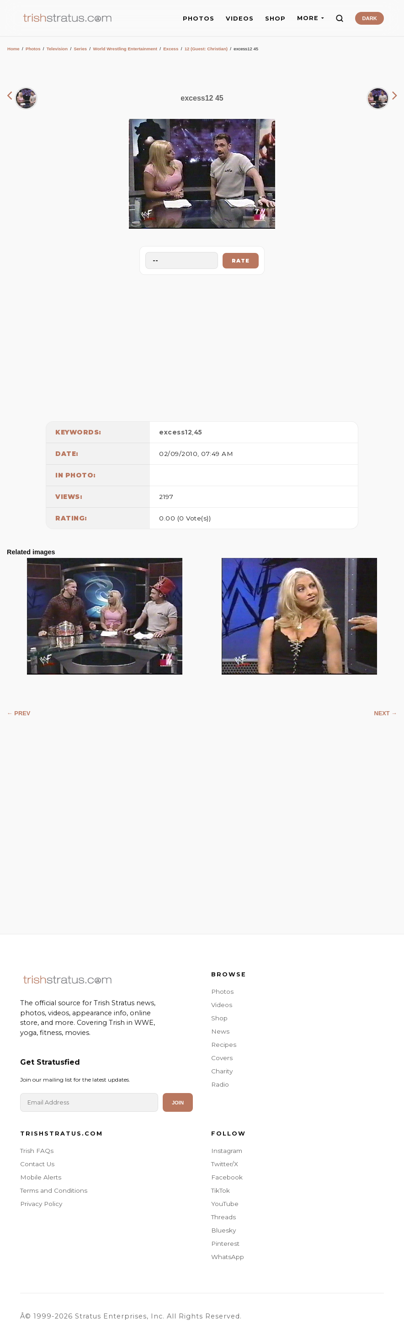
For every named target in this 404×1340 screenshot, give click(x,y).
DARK (369, 18)
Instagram (226, 1150)
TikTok (220, 1190)
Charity (222, 1071)
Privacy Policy (41, 1203)
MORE (310, 18)
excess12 (175, 432)
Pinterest (225, 1243)
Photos (33, 48)
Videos (221, 1004)
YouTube (225, 1203)
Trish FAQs (36, 1150)
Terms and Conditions (53, 1190)
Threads (223, 1217)
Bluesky (223, 1230)
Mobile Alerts (40, 1177)
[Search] (339, 18)
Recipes (223, 1044)
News (220, 1031)
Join (178, 1102)
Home (13, 48)
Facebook (227, 1177)
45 (198, 432)
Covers (222, 1057)
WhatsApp (227, 1256)
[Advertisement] (202, 346)
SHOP (275, 18)
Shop (219, 1018)
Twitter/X (224, 1164)
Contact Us (37, 1164)
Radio (220, 1084)
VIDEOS (240, 18)
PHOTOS (198, 18)
